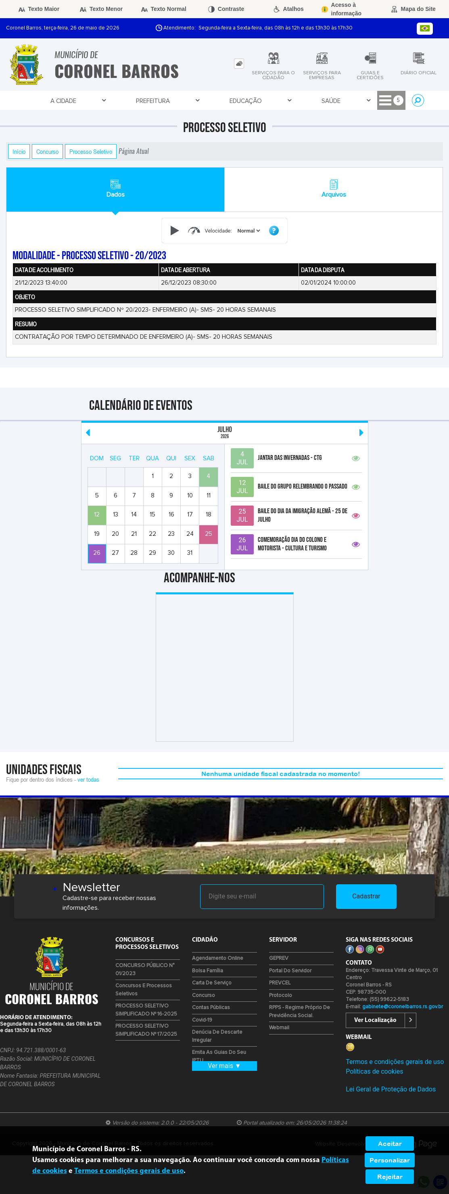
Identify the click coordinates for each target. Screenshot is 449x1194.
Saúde (179, 100)
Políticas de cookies (374, 1071)
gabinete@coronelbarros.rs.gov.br (402, 1006)
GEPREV (278, 958)
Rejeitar (390, 1176)
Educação (138, 100)
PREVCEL (279, 983)
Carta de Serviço (212, 983)
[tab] (239, 64)
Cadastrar (366, 896)
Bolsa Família (207, 971)
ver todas (88, 779)
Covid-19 (202, 1020)
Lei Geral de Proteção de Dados (391, 1089)
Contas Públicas (211, 1007)
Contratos (348, 100)
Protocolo (280, 995)
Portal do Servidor (290, 971)
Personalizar (390, 1160)
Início (19, 151)
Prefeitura (90, 100)
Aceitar (390, 1143)
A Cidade (45, 100)
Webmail (279, 1027)
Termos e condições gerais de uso (395, 1062)
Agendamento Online (217, 958)
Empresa (217, 100)
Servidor (301, 100)
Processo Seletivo (90, 151)
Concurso (47, 151)
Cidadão (259, 100)
